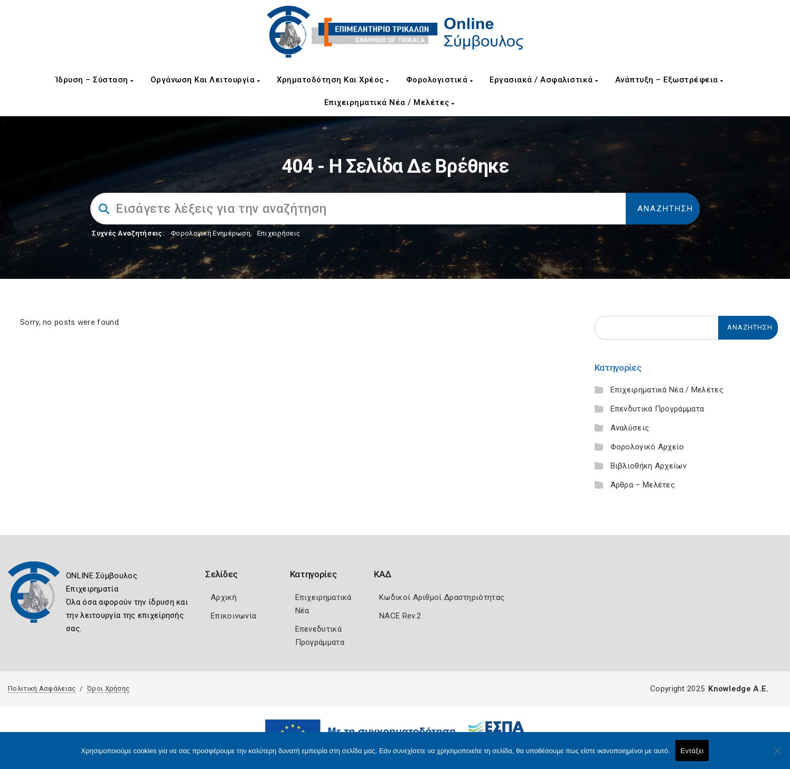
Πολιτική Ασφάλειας (42, 688)
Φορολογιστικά (439, 80)
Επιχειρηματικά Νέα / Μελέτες (389, 102)
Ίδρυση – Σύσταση (94, 80)
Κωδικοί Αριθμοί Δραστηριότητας (441, 597)
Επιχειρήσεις (278, 233)
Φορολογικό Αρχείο (647, 447)
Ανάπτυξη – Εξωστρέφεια (669, 80)
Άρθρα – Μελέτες (642, 485)
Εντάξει (692, 751)
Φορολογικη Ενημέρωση (210, 233)
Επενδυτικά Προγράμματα (657, 409)
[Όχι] (777, 755)
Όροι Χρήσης (108, 688)
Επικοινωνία (233, 616)
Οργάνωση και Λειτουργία (205, 80)
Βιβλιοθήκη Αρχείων (648, 466)
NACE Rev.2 (400, 616)
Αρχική (224, 597)
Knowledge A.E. (738, 688)
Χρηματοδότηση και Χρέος (333, 80)
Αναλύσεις (630, 428)
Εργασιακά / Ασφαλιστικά (544, 80)
